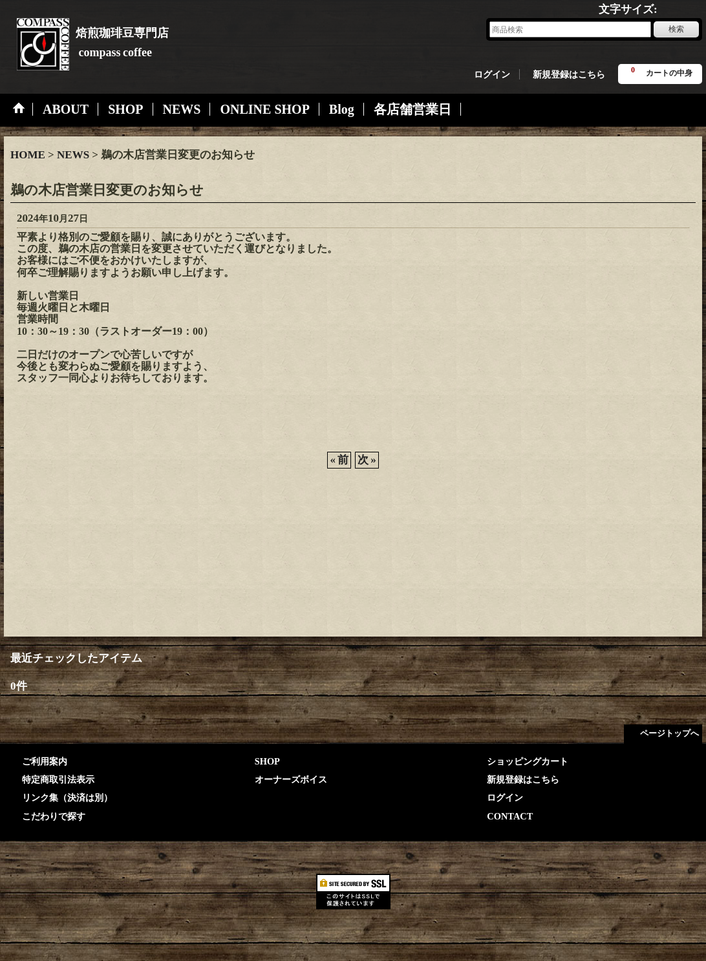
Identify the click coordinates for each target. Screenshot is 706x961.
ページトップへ (669, 733)
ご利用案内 (44, 761)
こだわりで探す (53, 816)
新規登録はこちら (569, 74)
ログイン (492, 74)
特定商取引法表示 (58, 779)
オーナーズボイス (291, 779)
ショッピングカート (527, 761)
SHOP (267, 761)
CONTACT (510, 816)
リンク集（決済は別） (67, 797)
